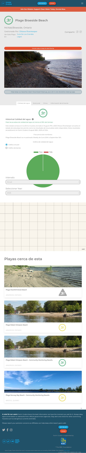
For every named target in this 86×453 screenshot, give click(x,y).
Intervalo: (10, 177)
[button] (82, 3)
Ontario (27, 27)
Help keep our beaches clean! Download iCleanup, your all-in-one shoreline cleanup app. (43, 92)
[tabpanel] (43, 151)
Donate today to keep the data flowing (43, 48)
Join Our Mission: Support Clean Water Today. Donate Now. (43, 9)
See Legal (66, 450)
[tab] (23, 103)
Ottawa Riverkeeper (28, 31)
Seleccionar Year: (14, 188)
